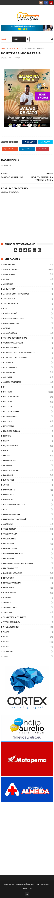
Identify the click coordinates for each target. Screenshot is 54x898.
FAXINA (6, 441)
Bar (5, 309)
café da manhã (10, 313)
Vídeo (5, 637)
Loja (5, 509)
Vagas (6, 632)
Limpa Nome (8, 500)
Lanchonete (8, 495)
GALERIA (6, 456)
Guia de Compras (11, 470)
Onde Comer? (9, 529)
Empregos (7, 421)
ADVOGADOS (9, 264)
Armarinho (8, 284)
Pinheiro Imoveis (10, 568)
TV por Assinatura (11, 622)
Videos (6, 642)
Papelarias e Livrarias (13, 553)
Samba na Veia (9, 593)
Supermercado (10, 607)
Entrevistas (8, 426)
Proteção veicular (12, 583)
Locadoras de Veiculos (14, 504)
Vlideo (6, 656)
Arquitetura (9, 289)
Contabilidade (10, 367)
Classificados (10, 333)
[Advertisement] (27, 834)
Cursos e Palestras (12, 382)
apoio (6, 279)
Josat (6, 485)
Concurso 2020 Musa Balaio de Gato (20, 353)
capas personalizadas (13, 318)
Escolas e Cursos (11, 431)
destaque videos (11, 397)
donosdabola (10, 416)
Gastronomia (9, 460)
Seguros (7, 602)
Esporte (7, 436)
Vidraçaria (8, 651)
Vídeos (6, 647)
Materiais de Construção (15, 519)
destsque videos (11, 411)
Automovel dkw (10, 304)
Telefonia (7, 612)
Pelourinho (8, 558)
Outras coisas (10, 549)
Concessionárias (11, 348)
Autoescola (9, 299)
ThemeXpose (20, 884)
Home (3, 39)
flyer (5, 451)
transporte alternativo (14, 617)
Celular (6, 328)
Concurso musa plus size (15, 358)
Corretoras (9, 372)
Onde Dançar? (10, 534)
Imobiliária (8, 475)
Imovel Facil (8, 480)
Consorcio (8, 362)
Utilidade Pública (11, 627)
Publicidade (8, 588)
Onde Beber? (9, 524)
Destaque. (8, 402)
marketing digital (11, 514)
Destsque (7, 407)
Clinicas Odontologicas (15, 338)
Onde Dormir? (9, 539)
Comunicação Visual (13, 343)
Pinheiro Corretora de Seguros (18, 563)
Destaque (14, 48)
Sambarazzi (8, 598)
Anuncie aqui (9, 274)
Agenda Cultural (11, 269)
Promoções (8, 578)
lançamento (9, 490)
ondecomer (8, 544)
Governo (7, 465)
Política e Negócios (12, 573)
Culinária (7, 377)
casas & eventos (11, 323)
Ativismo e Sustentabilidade (16, 294)
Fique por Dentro (11, 446)
